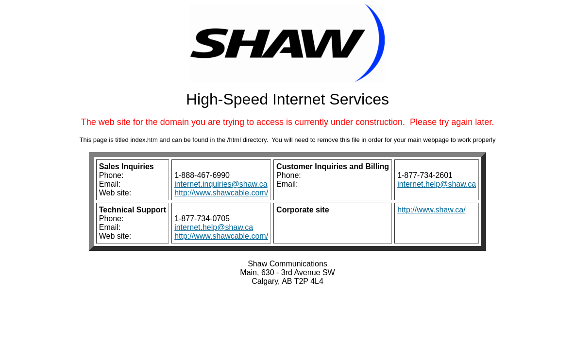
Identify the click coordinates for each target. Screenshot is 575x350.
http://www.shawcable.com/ (221, 193)
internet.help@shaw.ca (436, 184)
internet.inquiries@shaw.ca (220, 184)
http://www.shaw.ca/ (431, 210)
